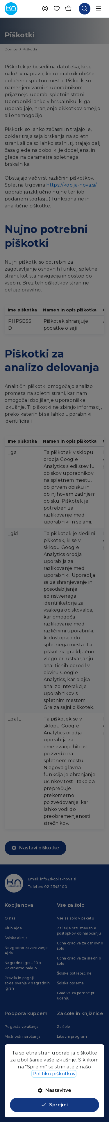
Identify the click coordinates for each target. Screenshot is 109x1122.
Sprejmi (55, 1105)
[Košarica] (68, 8)
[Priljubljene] (56, 8)
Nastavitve (54, 1090)
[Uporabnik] (45, 8)
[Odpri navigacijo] (98, 8)
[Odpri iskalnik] (84, 8)
